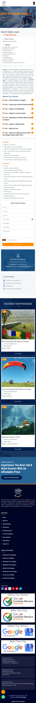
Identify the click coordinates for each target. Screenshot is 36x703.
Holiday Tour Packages (7, 568)
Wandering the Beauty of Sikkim (11, 437)
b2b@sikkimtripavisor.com (8, 659)
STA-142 (3, 20)
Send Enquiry (18, 244)
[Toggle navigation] (33, 2)
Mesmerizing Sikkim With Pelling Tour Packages (15, 341)
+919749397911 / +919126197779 (18, 264)
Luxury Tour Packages (7, 575)
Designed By (18, 697)
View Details (18, 353)
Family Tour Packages (7, 558)
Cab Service (5, 527)
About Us (4, 520)
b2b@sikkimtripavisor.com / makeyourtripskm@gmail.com (18, 266)
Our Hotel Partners (6, 530)
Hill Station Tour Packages (8, 561)
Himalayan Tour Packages (8, 565)
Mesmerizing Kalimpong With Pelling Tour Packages (16, 389)
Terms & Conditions (7, 534)
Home (3, 517)
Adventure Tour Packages (8, 555)
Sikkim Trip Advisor (5, 583)
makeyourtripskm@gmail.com (9, 661)
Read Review (5, 540)
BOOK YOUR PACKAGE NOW (11, 477)
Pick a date (32, 219)
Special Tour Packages (7, 578)
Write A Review (6, 537)
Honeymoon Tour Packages (9, 571)
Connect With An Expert (18, 701)
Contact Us (5, 544)
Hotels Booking (6, 524)
